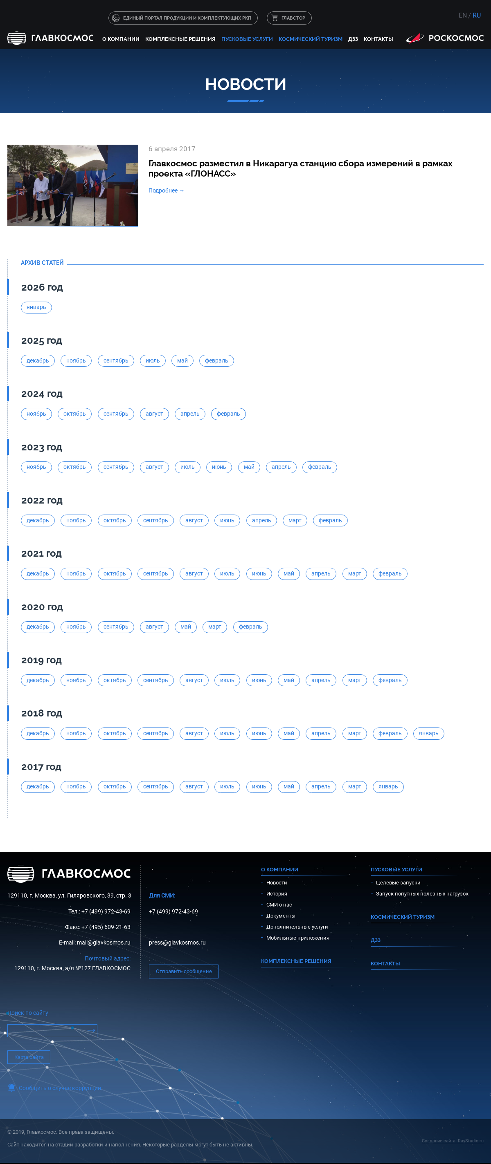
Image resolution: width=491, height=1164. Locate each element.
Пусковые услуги (247, 39)
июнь (219, 466)
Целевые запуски (398, 883)
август (154, 413)
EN (463, 15)
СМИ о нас (279, 905)
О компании (121, 39)
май (182, 360)
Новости (276, 883)
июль (153, 360)
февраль (216, 360)
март (295, 520)
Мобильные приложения (297, 938)
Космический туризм (310, 39)
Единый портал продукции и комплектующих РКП (187, 18)
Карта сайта (29, 1057)
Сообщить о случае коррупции (60, 1088)
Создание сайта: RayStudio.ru (453, 1141)
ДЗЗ (353, 39)
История (276, 894)
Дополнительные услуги (297, 927)
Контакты (378, 39)
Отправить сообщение (184, 971)
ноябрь (76, 360)
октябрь (74, 413)
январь (36, 307)
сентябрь (116, 360)
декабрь (38, 360)
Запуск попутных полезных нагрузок (422, 894)
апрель (190, 413)
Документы (280, 916)
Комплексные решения (180, 39)
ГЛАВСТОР (293, 18)
